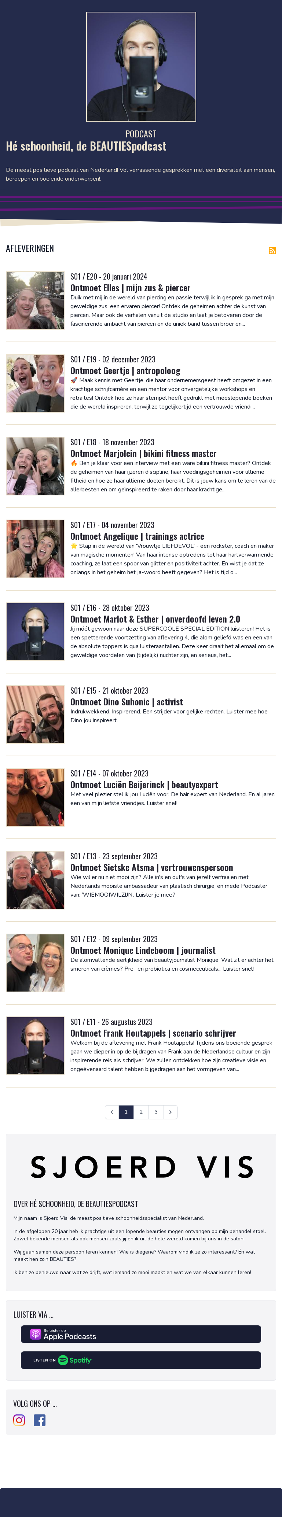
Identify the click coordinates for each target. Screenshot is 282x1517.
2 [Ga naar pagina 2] (141, 1111)
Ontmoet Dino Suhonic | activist (126, 701)
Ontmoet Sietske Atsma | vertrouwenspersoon (151, 867)
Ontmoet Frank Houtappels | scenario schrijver (153, 1032)
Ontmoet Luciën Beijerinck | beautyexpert (144, 784)
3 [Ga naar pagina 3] (156, 1111)
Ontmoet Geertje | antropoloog (125, 370)
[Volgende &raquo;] (170, 1112)
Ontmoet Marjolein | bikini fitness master (143, 452)
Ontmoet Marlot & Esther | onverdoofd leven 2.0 (155, 618)
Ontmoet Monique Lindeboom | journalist (143, 949)
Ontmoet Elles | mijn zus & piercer (130, 287)
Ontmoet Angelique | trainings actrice (137, 535)
